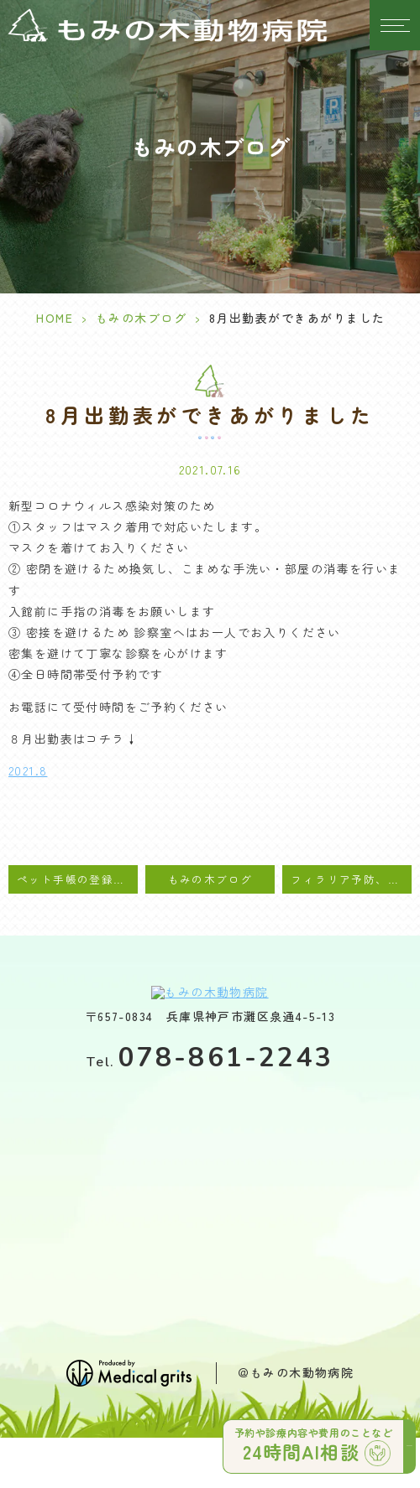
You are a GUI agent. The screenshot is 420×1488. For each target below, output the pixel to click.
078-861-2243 (210, 1058)
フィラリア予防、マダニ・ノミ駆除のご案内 (351, 879)
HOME (54, 317)
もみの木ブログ (141, 317)
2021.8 (27, 770)
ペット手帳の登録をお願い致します (77, 879)
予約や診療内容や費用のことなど (316, 1443)
